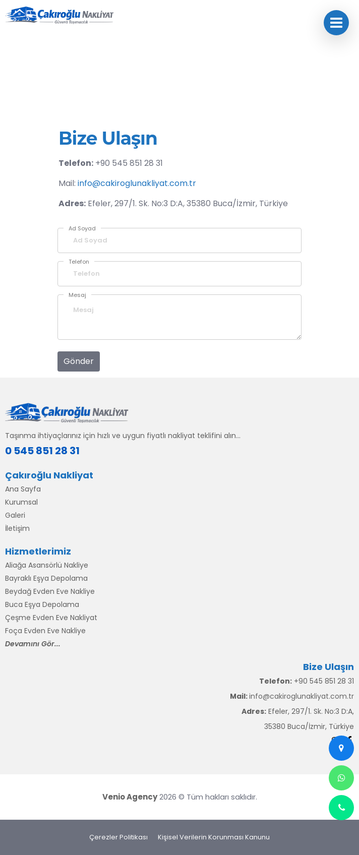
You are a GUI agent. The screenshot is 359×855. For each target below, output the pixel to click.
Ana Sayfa (23, 489)
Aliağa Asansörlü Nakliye (46, 565)
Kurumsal (21, 502)
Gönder (79, 361)
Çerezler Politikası (118, 837)
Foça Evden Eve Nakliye (45, 631)
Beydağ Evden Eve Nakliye (50, 591)
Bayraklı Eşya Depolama (46, 578)
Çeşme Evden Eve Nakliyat (51, 618)
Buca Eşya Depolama (42, 604)
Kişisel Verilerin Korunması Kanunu (214, 837)
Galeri (15, 515)
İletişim (17, 528)
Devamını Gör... (33, 644)
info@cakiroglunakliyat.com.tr (137, 183)
